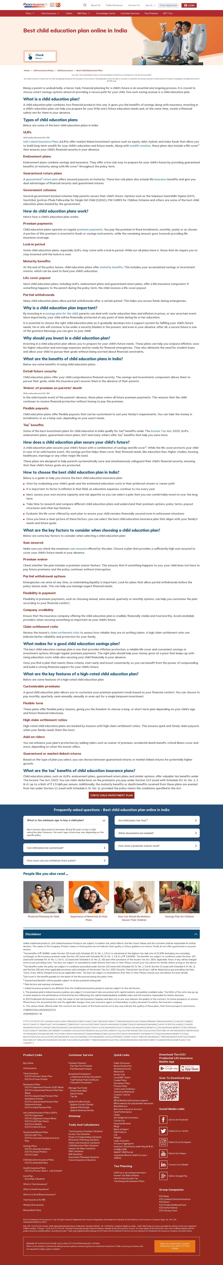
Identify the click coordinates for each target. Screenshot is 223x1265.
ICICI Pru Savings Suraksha (37, 1149)
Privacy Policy (120, 1086)
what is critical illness (171, 1024)
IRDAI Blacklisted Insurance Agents (131, 1100)
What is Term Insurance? (35, 1184)
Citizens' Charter (122, 1094)
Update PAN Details (80, 1107)
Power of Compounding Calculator (85, 1137)
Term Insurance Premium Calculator (86, 1131)
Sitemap (74, 1116)
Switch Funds (76, 1093)
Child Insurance (65, 70)
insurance (160, 179)
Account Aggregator (124, 1143)
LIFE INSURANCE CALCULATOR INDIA (71, 1037)
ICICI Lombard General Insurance (174, 1199)
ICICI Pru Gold (31, 1154)
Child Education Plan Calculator (84, 1145)
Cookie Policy (120, 1080)
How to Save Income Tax (126, 1178)
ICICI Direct (164, 1202)
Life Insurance (30, 1068)
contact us (134, 5)
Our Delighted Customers (126, 1117)
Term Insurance (30, 1073)
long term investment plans (76, 1021)
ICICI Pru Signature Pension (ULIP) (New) (44, 1087)
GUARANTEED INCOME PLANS (171, 1040)
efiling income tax (48, 1034)
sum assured (78, 548)
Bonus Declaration (123, 1066)
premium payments (90, 229)
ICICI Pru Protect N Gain (36, 1079)
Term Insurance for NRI (34, 1200)
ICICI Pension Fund (168, 1210)
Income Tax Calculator (79, 1134)
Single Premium (94, 1034)
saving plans (52, 1021)
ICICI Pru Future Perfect (36, 1151)
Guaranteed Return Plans (35, 1132)
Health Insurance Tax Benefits (137, 1034)
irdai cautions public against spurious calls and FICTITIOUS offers (175, 1246)
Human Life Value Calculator (82, 1148)
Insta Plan (28, 1176)
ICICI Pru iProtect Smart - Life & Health (43, 1171)
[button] (85, 5)
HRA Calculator (76, 1151)
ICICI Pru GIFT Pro (33, 1135)
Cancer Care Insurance (55, 1027)
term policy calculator (80, 1024)
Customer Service (81, 1055)
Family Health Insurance (72, 1034)
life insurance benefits (170, 1027)
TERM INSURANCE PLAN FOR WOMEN (177, 1037)
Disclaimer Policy (122, 1083)
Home (27, 70)
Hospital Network (122, 1123)
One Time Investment (104, 1021)
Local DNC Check (122, 1077)
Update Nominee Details (82, 1110)
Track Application (168, 5)
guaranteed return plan (42, 179)
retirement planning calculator (66, 1030)
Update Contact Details (81, 1104)
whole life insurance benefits (140, 1027)
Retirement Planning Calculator (84, 1140)
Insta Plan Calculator (35, 1179)
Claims (117, 1115)
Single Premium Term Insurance (156, 1021)
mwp (96, 1024)
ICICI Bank (164, 1196)
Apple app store (190, 1068)
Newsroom (119, 1071)
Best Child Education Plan (90, 70)
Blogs (116, 1126)
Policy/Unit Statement (81, 1082)
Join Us (149, 5)
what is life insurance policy (107, 1027)
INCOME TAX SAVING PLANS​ (72, 1040)
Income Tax (158, 431)
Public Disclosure (114, 5)
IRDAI (116, 1097)
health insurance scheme (114, 1024)
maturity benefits (111, 267)
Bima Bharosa (120, 1106)
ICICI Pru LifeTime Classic (37, 1121)
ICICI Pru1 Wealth (33, 1124)
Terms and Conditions (124, 1089)
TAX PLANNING (59, 1024)
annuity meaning (39, 1030)
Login (189, 5)
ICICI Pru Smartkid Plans (36, 1162)
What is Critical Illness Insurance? (39, 1194)
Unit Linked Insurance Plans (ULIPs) (40, 1112)
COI (115, 1135)
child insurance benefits (168, 1034)
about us (96, 5)
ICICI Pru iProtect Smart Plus (38, 1076)
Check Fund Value (78, 1090)
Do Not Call (119, 1074)
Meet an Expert (121, 1129)
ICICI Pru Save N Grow (35, 1127)
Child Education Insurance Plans (38, 1160)
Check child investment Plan (111, 795)
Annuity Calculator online (123, 1030)
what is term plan (40, 1024)
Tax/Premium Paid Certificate (84, 1080)
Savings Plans (30, 1146)
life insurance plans (79, 1027)
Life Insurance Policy (43, 70)
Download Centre (122, 1069)
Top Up (73, 1096)
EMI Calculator (147, 1030)
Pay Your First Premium (81, 1066)
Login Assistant (121, 1140)
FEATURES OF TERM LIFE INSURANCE (40, 1040)
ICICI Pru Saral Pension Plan (38, 1107)
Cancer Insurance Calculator (82, 1160)
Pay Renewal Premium (81, 1069)
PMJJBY (117, 1138)
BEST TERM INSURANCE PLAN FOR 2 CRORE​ (106, 1040)
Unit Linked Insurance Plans (41, 141)
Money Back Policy (32, 1210)
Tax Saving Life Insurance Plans (129, 1181)
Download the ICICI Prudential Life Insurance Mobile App (176, 1058)
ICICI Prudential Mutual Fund (172, 1205)
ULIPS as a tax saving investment (130, 1172)
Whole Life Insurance (33, 1205)
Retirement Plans (31, 1084)
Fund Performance (123, 1112)
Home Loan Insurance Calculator (84, 1142)
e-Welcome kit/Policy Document (85, 1077)
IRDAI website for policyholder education (133, 1103)
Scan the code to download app (169, 1091)
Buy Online (28, 1063)
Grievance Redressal (124, 1091)
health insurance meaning (143, 1024)
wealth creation (140, 145)
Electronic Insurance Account (128, 1109)
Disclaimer (33, 934)
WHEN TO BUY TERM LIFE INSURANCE (141, 1037)
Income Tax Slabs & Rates (126, 1175)
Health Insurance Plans (34, 1168)
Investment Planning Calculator (84, 1157)
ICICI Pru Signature (34, 1115)
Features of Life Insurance (171, 1030)
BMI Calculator (112, 1034)
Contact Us (119, 1120)
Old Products (120, 1132)
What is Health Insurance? (36, 1189)
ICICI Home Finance (168, 1207)
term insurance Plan (127, 1021)
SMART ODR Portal (123, 1152)
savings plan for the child (61, 313)
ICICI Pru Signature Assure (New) (40, 1118)
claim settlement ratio (64, 632)
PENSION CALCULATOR (96, 1030)
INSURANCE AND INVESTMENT (141, 1040)
